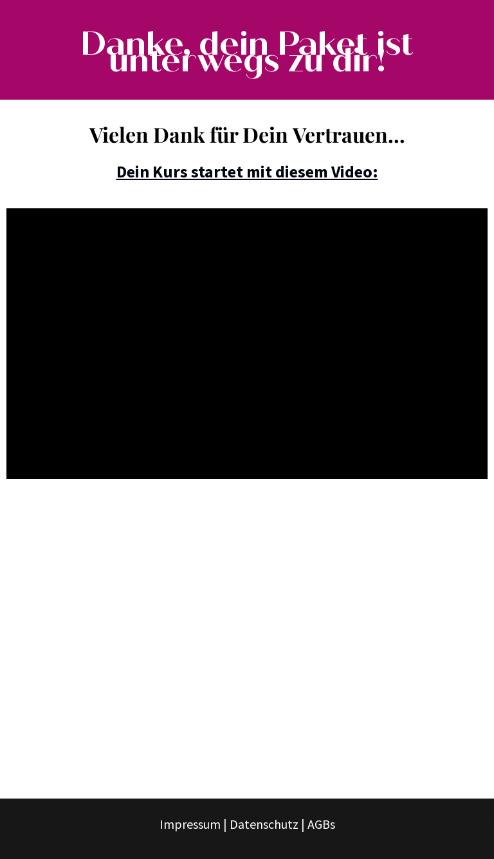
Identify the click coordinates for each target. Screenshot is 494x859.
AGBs (321, 824)
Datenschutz (264, 824)
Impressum (190, 824)
